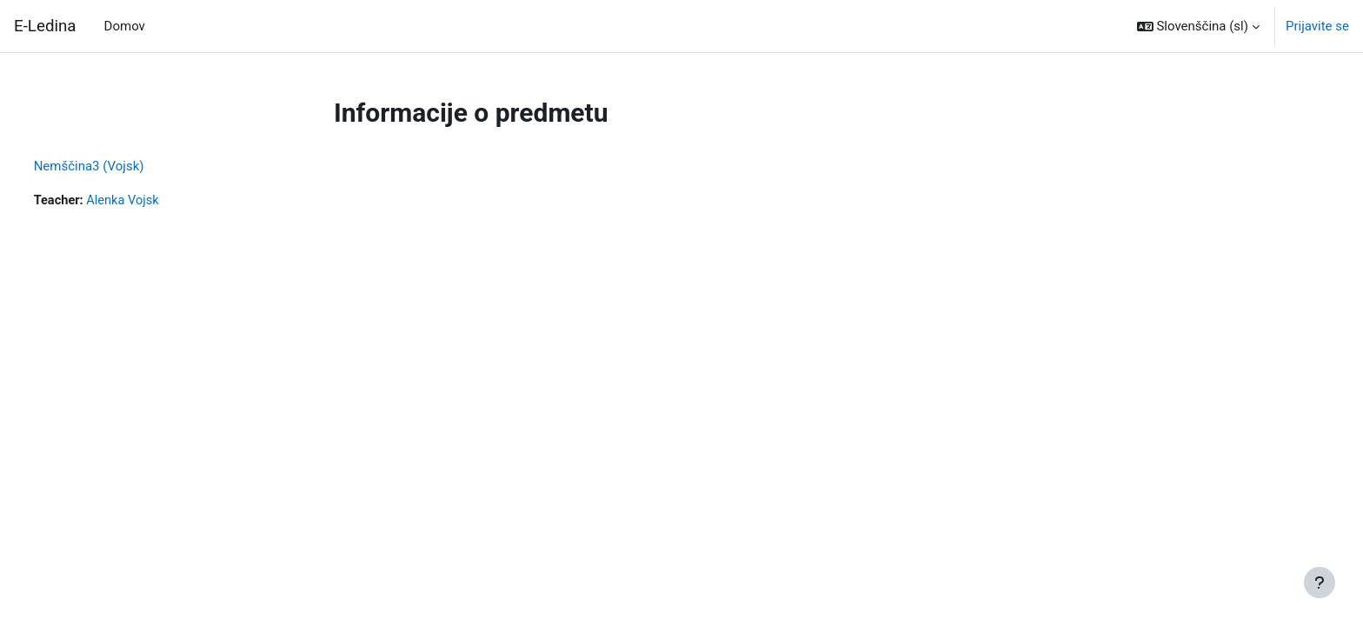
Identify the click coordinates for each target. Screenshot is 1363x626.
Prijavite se (1317, 26)
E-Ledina (45, 26)
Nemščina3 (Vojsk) (121, 166)
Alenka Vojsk (158, 201)
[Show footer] (1319, 582)
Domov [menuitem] (124, 26)
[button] (1198, 26)
